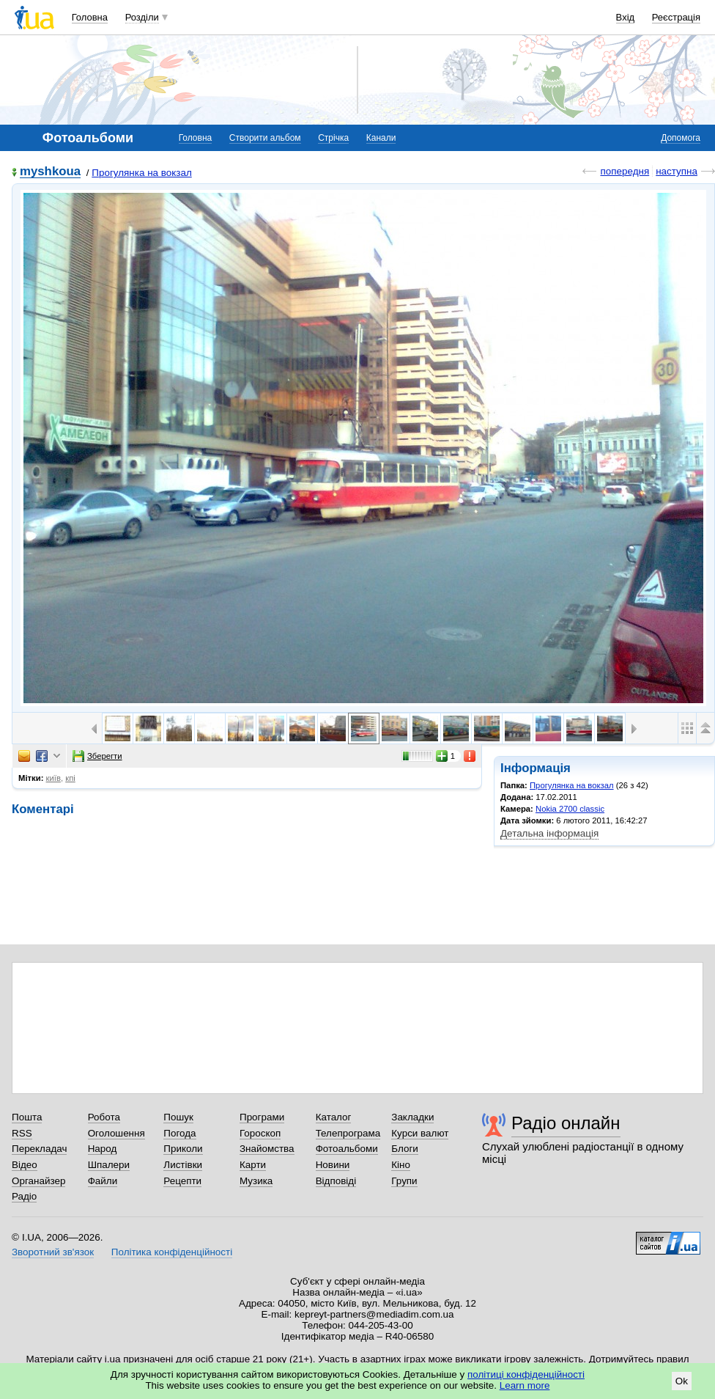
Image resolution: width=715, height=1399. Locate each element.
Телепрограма (348, 1133)
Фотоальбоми (347, 1148)
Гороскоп (260, 1133)
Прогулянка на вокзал (141, 172)
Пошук (178, 1117)
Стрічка (333, 138)
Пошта (27, 1117)
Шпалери (109, 1164)
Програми (262, 1117)
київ (53, 778)
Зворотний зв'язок (53, 1251)
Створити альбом (265, 138)
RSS (22, 1133)
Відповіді (336, 1180)
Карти (253, 1164)
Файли (103, 1180)
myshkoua (50, 172)
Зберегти (97, 756)
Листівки (182, 1164)
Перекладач (39, 1148)
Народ (102, 1148)
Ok (681, 1381)
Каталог (334, 1117)
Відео (24, 1164)
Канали (381, 138)
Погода (179, 1133)
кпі (70, 778)
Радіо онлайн (565, 1123)
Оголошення (116, 1133)
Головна (90, 17)
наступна (676, 171)
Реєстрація (676, 17)
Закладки (412, 1117)
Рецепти (182, 1180)
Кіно (400, 1164)
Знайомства (267, 1148)
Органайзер (38, 1180)
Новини (333, 1164)
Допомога (680, 138)
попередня (624, 171)
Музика (256, 1180)
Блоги (404, 1148)
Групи (404, 1180)
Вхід (625, 17)
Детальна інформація (549, 833)
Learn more (525, 1385)
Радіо (24, 1196)
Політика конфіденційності (171, 1251)
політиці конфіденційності (526, 1374)
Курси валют (419, 1133)
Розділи (142, 17)
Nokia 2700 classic (570, 808)
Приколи (182, 1148)
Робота (104, 1117)
